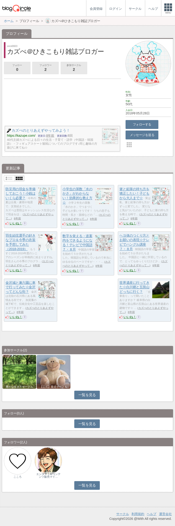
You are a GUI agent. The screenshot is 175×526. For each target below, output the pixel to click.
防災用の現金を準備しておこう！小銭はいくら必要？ (20, 193)
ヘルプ (151, 514)
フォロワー (45, 68)
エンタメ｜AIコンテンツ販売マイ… (48, 475)
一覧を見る (87, 395)
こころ (17, 476)
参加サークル (74, 68)
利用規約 (137, 514)
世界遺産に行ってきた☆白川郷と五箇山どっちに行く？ (134, 287)
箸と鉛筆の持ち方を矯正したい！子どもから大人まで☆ (134, 193)
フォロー (17, 68)
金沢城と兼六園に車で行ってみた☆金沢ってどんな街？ (20, 287)
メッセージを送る (142, 135)
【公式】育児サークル (53, 386)
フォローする (142, 124)
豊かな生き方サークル (19, 386)
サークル (122, 514)
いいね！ (16, 223)
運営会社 (165, 514)
